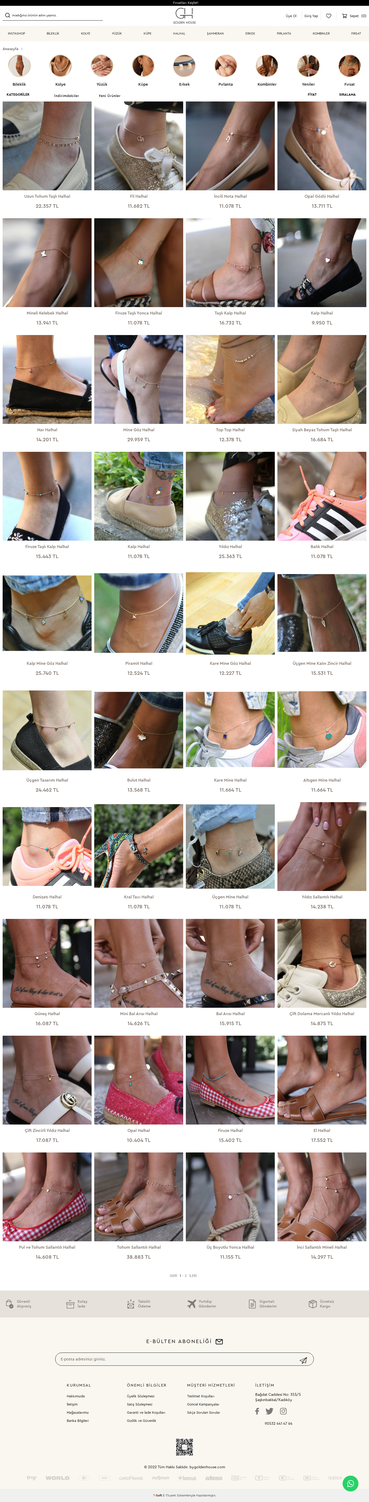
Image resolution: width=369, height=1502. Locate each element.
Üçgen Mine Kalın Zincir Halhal (322, 663)
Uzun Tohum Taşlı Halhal (47, 196)
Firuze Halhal (230, 1130)
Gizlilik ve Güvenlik (141, 1420)
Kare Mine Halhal (230, 780)
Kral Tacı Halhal (139, 897)
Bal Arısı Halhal (230, 1014)
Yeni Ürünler (110, 96)
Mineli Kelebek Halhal (47, 313)
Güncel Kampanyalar (203, 1404)
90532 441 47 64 (278, 1424)
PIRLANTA (284, 33)
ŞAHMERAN (215, 33)
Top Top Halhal (230, 430)
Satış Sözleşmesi (139, 1404)
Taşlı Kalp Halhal (230, 313)
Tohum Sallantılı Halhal (139, 1247)
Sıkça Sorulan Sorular (203, 1412)
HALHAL (179, 33)
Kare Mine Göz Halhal (230, 663)
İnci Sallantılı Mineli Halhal (322, 1247)
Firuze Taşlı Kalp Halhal (47, 547)
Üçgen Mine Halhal (230, 897)
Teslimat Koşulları (200, 1396)
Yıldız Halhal (230, 547)
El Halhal (322, 1130)
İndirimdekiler (66, 96)
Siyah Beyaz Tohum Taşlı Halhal (322, 430)
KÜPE (148, 33)
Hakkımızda (76, 1396)
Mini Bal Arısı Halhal (139, 1014)
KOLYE (85, 33)
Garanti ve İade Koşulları (146, 1412)
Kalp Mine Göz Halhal (47, 663)
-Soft (158, 1495)
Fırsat (356, 33)
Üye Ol (291, 16)
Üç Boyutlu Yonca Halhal (230, 1247)
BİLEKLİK (53, 33)
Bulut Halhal (138, 780)
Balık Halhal (322, 547)
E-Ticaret (169, 1495)
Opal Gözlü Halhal (322, 196)
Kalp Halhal (322, 313)
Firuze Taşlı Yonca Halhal (138, 313)
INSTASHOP (16, 33)
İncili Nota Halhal (230, 196)
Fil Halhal (139, 196)
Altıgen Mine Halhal (322, 780)
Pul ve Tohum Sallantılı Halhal (47, 1247)
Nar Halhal (47, 430)
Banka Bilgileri (78, 1420)
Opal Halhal (138, 1130)
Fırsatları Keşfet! (185, 2)
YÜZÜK (117, 33)
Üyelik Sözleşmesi (140, 1396)
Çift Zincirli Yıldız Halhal (47, 1130)
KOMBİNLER (321, 33)
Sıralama (347, 94)
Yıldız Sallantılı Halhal (322, 897)
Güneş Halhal (47, 1014)
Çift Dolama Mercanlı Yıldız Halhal (322, 1014)
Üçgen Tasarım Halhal (47, 780)
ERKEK (250, 33)
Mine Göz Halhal (138, 430)
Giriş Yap (311, 16)
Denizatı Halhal (47, 897)
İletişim (72, 1404)
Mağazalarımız (78, 1412)
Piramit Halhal (138, 663)
